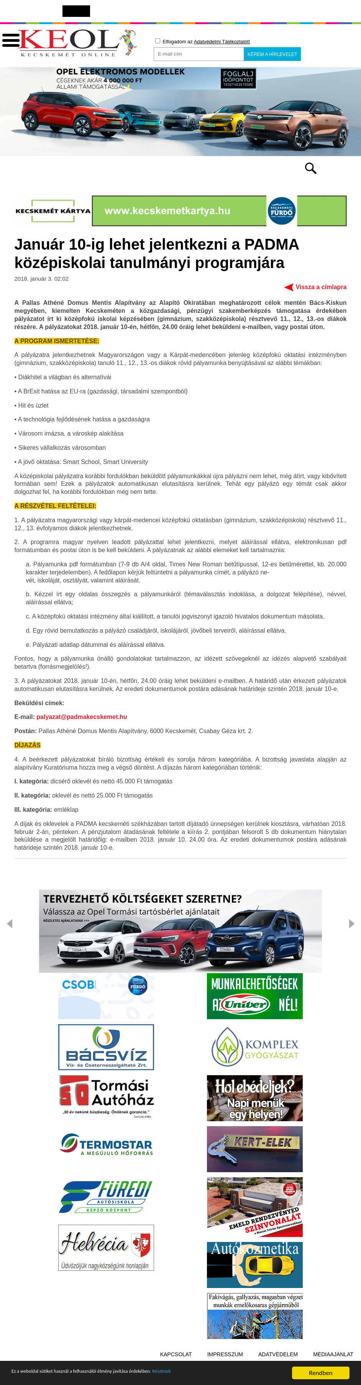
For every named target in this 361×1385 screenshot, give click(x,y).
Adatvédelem (278, 1355)
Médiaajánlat (333, 1355)
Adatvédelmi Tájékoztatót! (222, 41)
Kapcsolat (176, 1355)
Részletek (212, 1376)
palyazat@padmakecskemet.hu (81, 718)
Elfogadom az (202, 41)
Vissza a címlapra (320, 288)
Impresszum (225, 1355)
